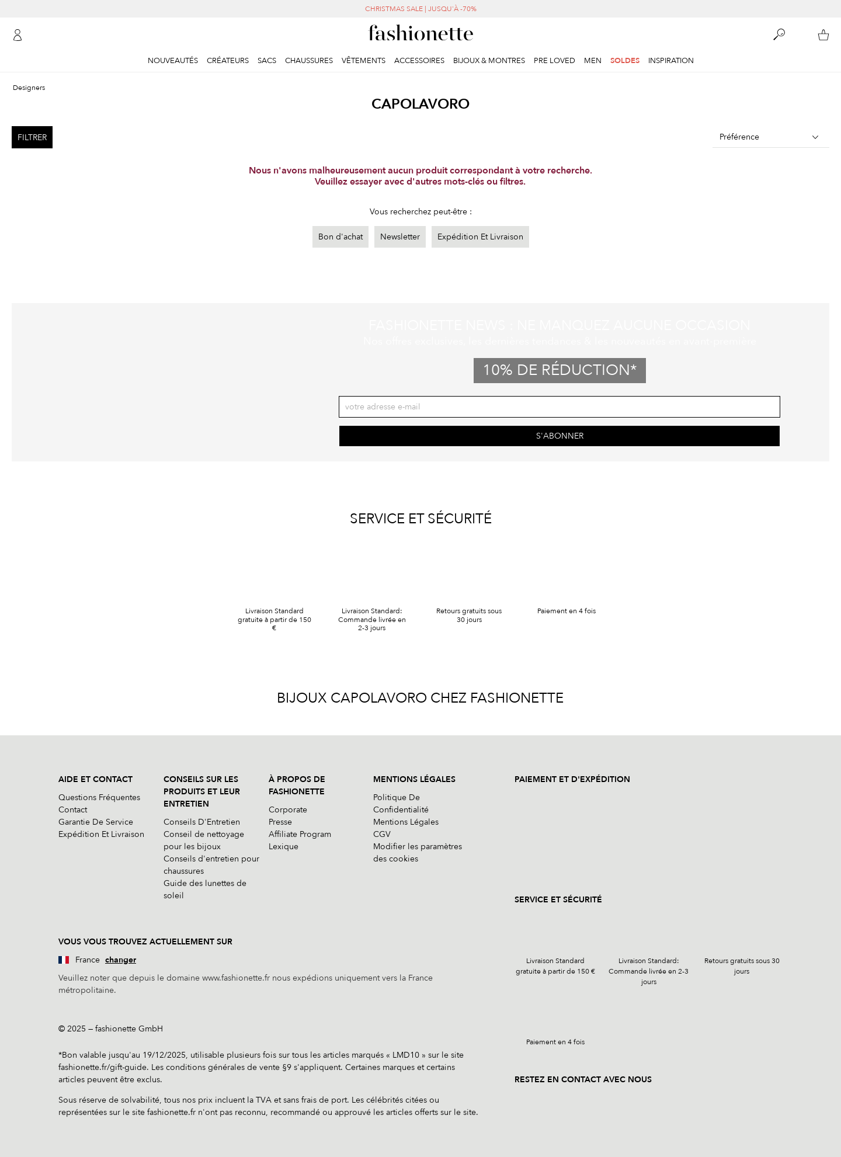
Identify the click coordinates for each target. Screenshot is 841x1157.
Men (593, 60)
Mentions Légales (406, 822)
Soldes (625, 60)
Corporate (288, 809)
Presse (280, 822)
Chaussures (309, 60)
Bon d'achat (340, 236)
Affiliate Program (300, 834)
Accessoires (419, 60)
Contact (72, 809)
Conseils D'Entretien (202, 822)
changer (120, 959)
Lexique (283, 846)
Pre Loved (554, 60)
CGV (382, 834)
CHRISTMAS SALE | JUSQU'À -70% (421, 8)
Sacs (267, 60)
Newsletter (400, 236)
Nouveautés (173, 60)
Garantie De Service (95, 822)
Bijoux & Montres (489, 60)
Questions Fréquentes (99, 797)
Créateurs (228, 60)
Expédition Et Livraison (480, 236)
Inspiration (671, 60)
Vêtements (363, 60)
